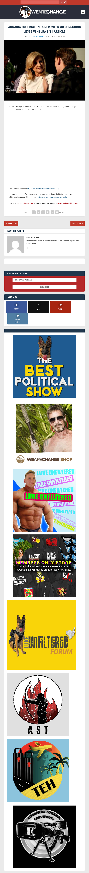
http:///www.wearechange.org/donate (52, 197)
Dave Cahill (34, 870)
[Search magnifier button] (65, 2)
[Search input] (40, 2)
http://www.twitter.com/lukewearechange (43, 189)
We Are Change (47, 867)
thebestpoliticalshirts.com (67, 203)
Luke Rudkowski (38, 36)
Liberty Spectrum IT (60, 870)
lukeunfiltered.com (25, 203)
